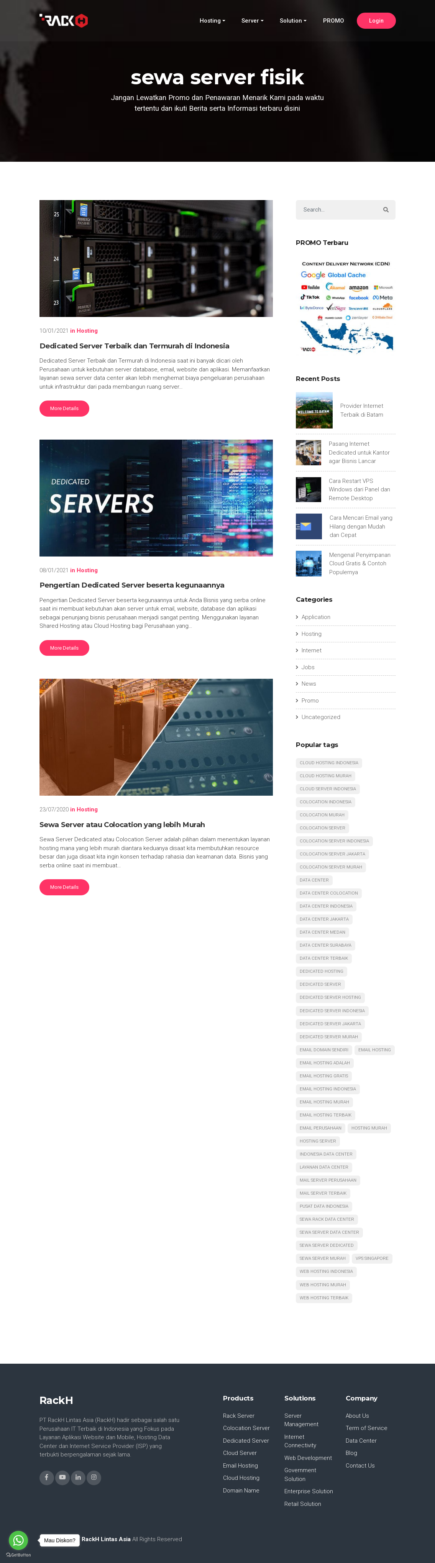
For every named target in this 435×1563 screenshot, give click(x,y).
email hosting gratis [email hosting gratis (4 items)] (324, 1076)
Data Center (361, 1440)
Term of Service (366, 1428)
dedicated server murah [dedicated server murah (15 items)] (329, 1036)
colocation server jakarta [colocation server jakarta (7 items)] (332, 854)
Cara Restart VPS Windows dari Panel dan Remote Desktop (359, 490)
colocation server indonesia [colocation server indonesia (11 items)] (334, 841)
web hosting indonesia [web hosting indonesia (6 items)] (326, 1271)
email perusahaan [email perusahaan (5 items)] (320, 1128)
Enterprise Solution (308, 1491)
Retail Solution (302, 1504)
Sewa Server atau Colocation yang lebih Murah (122, 824)
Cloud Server (240, 1453)
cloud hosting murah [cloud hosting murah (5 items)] (325, 775)
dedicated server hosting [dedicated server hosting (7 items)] (330, 997)
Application (316, 617)
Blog (351, 1453)
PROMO (333, 21)
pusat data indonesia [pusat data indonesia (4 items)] (324, 1206)
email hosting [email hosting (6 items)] (374, 1049)
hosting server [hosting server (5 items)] (318, 1141)
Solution (291, 21)
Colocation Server (246, 1428)
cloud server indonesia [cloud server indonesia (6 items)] (328, 788)
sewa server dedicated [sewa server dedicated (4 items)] (327, 1245)
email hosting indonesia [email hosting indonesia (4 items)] (328, 1089)
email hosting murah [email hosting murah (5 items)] (324, 1102)
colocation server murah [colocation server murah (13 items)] (331, 867)
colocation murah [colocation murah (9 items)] (322, 815)
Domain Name (241, 1490)
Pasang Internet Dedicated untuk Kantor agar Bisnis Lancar (359, 452)
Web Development (308, 1458)
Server (250, 21)
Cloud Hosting (241, 1478)
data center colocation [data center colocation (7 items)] (329, 893)
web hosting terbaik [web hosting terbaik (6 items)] (324, 1297)
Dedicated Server (246, 1440)
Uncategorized (321, 717)
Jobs (308, 667)
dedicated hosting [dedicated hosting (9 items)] (321, 971)
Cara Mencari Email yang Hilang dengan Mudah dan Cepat (361, 526)
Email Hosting (240, 1465)
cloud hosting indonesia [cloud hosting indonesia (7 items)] (329, 762)
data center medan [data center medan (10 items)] (322, 932)
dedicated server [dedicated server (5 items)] (320, 984)
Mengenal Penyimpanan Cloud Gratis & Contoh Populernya (360, 564)
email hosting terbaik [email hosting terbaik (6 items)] (325, 1115)
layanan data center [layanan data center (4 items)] (324, 1167)
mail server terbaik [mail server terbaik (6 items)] (323, 1193)
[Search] (336, 210)
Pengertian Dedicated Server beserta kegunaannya (132, 585)
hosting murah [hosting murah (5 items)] (369, 1128)
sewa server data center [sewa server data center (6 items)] (329, 1232)
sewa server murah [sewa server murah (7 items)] (323, 1258)
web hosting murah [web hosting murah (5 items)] (323, 1284)
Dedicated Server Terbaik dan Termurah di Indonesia (134, 345)
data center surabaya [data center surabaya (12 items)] (325, 945)
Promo (310, 700)
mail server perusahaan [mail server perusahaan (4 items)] (328, 1180)
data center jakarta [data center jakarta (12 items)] (324, 919)
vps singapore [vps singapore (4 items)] (372, 1258)
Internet (312, 650)
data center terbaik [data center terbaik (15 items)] (324, 958)
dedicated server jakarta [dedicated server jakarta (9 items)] (330, 1023)
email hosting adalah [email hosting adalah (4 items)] (325, 1063)
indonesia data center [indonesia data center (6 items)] (326, 1154)
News (309, 683)
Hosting (210, 21)
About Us (357, 1415)
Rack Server (238, 1415)
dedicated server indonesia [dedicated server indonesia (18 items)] (332, 1010)
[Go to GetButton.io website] (18, 1555)
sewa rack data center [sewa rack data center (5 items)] (327, 1219)
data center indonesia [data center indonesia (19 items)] (326, 906)
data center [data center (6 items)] (314, 880)
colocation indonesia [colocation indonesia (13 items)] (325, 802)
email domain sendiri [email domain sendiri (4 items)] (324, 1049)
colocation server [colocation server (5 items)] (322, 828)
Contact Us (360, 1465)
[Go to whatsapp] (18, 1540)
